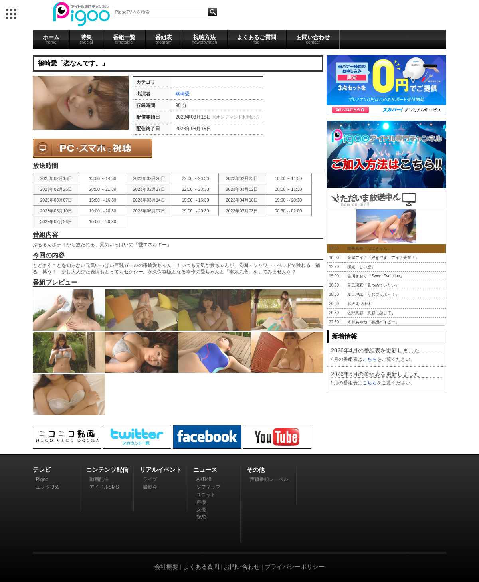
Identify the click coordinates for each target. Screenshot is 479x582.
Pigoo (42, 479)
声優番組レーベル (269, 479)
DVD (201, 517)
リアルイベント (161, 469)
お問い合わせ (313, 39)
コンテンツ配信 (107, 469)
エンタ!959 (47, 487)
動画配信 (99, 479)
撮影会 (150, 487)
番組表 (163, 39)
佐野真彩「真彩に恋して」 (371, 313)
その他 (256, 469)
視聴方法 (204, 39)
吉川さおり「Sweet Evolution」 (375, 276)
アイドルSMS (104, 487)
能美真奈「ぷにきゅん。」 (371, 248)
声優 (201, 502)
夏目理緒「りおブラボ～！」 (373, 294)
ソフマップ (208, 487)
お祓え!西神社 (359, 303)
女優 (201, 510)
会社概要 (166, 566)
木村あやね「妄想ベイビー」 (373, 322)
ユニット (206, 494)
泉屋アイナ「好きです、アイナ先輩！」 (383, 257)
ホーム (51, 39)
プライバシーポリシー (295, 566)
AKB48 (203, 479)
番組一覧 (124, 39)
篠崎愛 (182, 94)
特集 (86, 39)
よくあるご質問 (256, 39)
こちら (369, 359)
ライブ (150, 479)
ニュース (205, 469)
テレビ (42, 469)
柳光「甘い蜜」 (361, 267)
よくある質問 (201, 566)
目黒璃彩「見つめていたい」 (373, 285)
